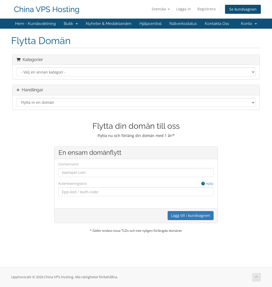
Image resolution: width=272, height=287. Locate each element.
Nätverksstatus (183, 23)
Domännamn (68, 164)
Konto (249, 23)
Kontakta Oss (217, 23)
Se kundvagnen (243, 9)
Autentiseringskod (136, 183)
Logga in (183, 8)
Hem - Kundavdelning (35, 23)
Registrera (206, 8)
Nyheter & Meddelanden (108, 23)
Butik (71, 23)
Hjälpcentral (150, 23)
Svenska (161, 8)
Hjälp (207, 183)
